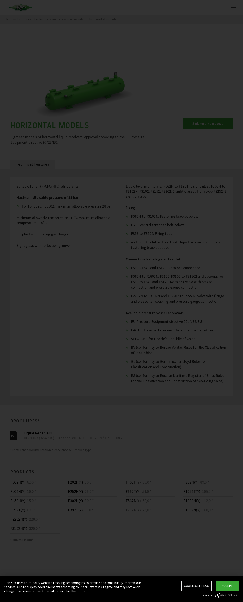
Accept (227, 586)
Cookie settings (196, 586)
